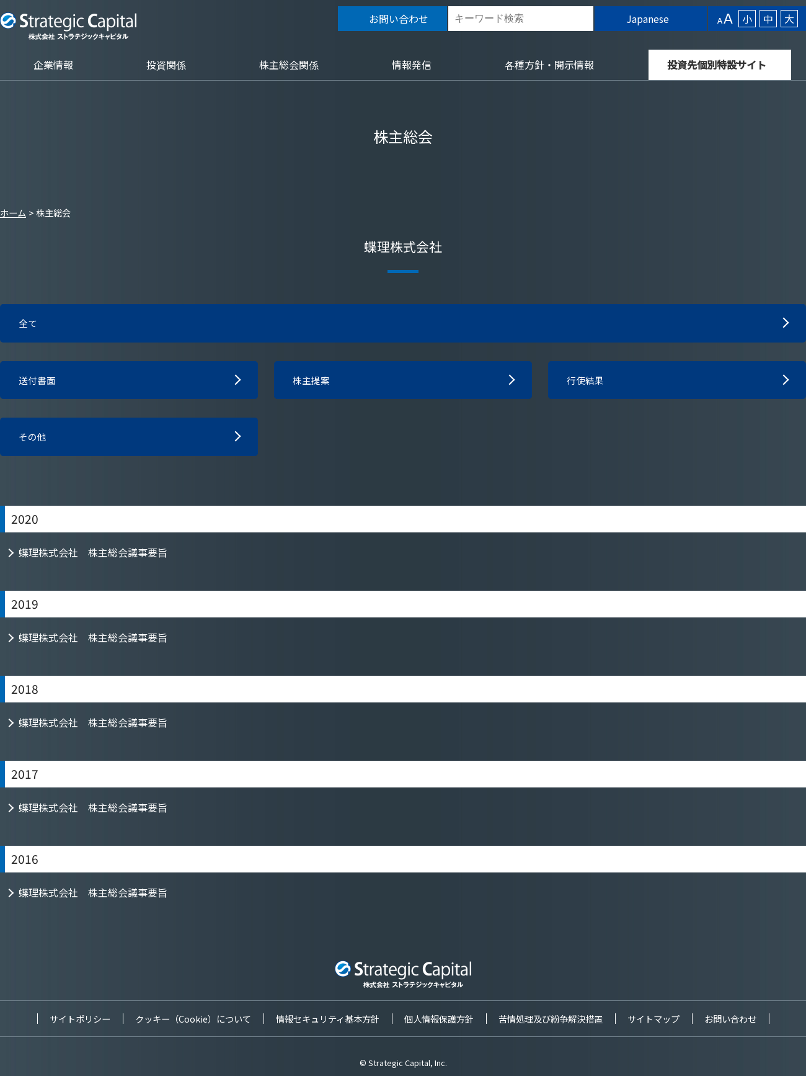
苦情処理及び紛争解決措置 (550, 1018)
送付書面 (38, 382)
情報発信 (412, 64)
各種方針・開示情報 (549, 64)
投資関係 (166, 64)
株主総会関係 (289, 64)
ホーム (13, 212)
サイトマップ (653, 1018)
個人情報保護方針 (439, 1018)
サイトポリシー (80, 1018)
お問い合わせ (730, 1018)
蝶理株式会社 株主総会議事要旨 (93, 556)
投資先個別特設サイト (716, 64)
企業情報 (53, 64)
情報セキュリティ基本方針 (327, 1018)
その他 (33, 440)
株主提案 (312, 382)
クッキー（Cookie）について (193, 1018)
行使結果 (586, 382)
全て (28, 323)
